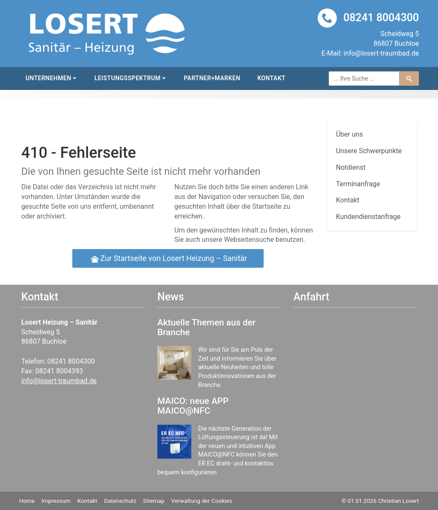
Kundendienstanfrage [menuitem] (368, 217)
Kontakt (271, 78)
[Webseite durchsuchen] (364, 78)
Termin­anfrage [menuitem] (358, 184)
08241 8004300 (381, 17)
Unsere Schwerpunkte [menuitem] (369, 151)
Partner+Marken (212, 78)
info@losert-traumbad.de (381, 53)
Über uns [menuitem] (349, 134)
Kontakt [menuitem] (347, 200)
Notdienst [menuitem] (351, 167)
